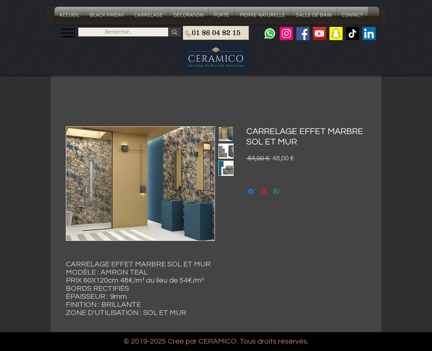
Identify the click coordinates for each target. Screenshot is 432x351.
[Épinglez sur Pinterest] (264, 191)
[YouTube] (319, 33)
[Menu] (68, 33)
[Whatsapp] (269, 33)
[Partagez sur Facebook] (251, 191)
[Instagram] (286, 33)
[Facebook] (302, 33)
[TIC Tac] (352, 33)
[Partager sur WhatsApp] (276, 191)
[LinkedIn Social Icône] (369, 33)
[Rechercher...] (118, 32)
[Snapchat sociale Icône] (336, 33)
